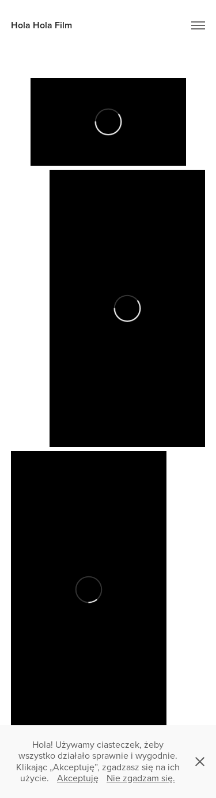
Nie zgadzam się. (141, 777)
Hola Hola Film (41, 25)
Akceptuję (77, 777)
